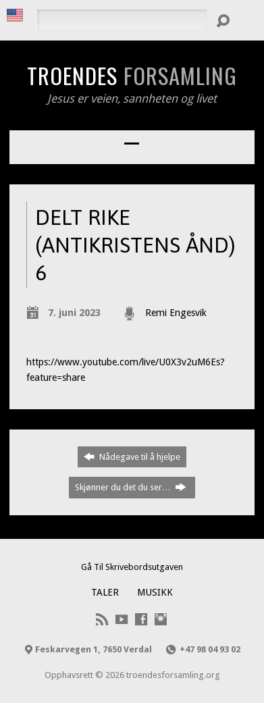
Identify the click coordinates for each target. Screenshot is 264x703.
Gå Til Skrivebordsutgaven (132, 567)
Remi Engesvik (176, 312)
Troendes (132, 75)
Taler (105, 592)
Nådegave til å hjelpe (132, 456)
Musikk (155, 592)
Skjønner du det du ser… (130, 486)
